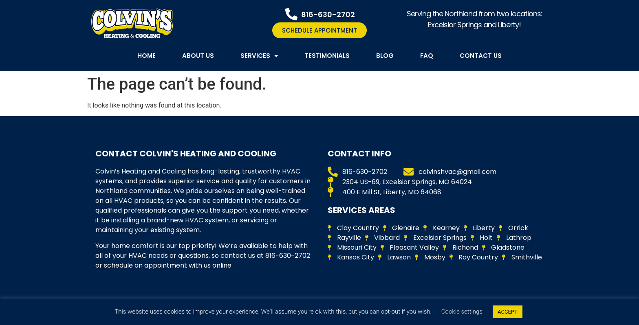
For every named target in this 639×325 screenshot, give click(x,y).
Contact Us (481, 55)
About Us (198, 55)
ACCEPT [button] (508, 312)
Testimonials (327, 55)
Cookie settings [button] (462, 311)
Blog (385, 55)
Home (146, 55)
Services (259, 56)
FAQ (426, 55)
